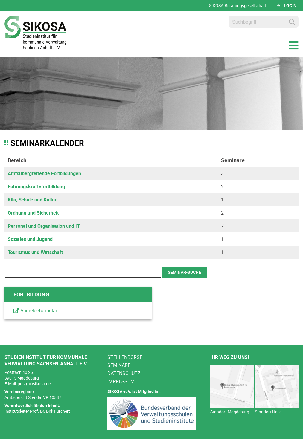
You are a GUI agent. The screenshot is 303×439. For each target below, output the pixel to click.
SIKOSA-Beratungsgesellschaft (238, 6)
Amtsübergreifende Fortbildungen (44, 173)
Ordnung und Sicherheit (33, 212)
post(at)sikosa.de (34, 383)
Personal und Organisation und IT (44, 226)
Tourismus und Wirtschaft (35, 252)
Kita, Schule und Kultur (32, 199)
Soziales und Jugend (30, 239)
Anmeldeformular (38, 310)
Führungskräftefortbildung (36, 186)
